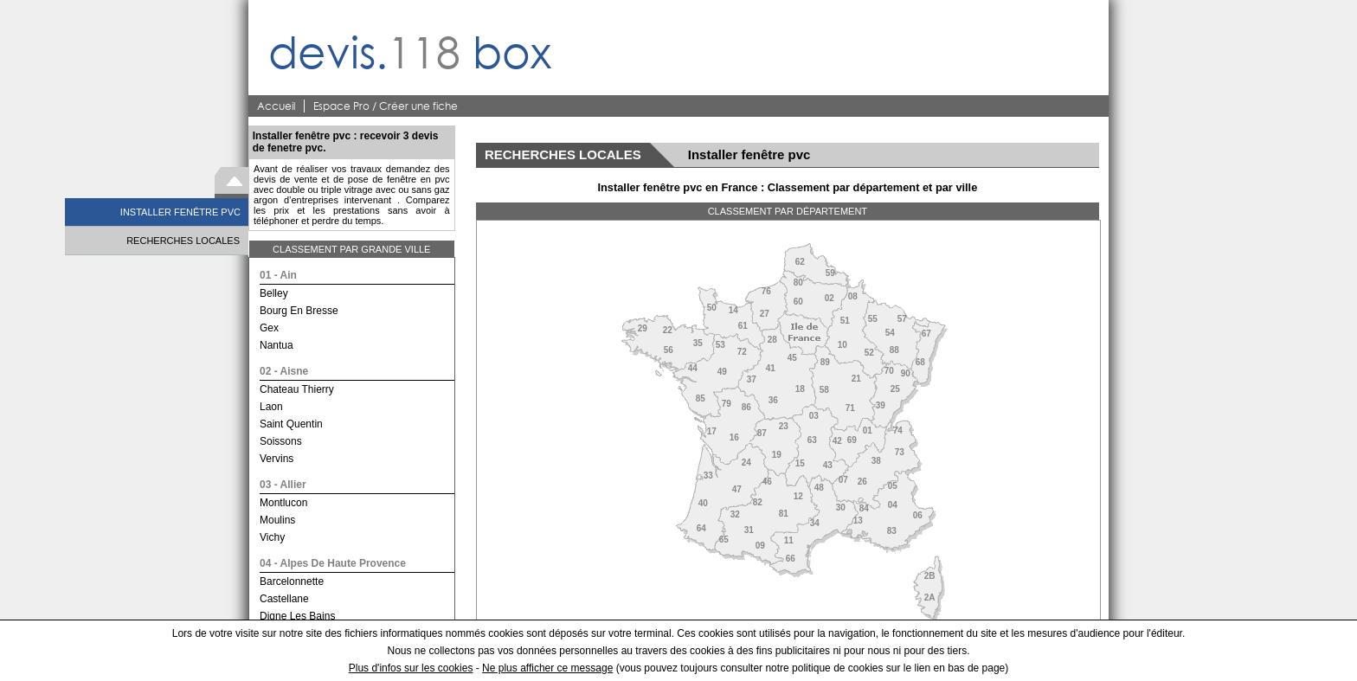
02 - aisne (284, 371)
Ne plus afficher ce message (547, 668)
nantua (276, 345)
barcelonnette (292, 581)
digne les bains (297, 616)
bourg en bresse (299, 311)
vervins (276, 459)
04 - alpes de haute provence (333, 563)
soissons (281, 441)
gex (269, 328)
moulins (277, 520)
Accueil (276, 106)
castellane (284, 599)
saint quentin (291, 424)
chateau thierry (297, 389)
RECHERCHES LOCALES (183, 240)
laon (271, 407)
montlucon (283, 503)
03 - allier (283, 485)
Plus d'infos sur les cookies (411, 668)
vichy (272, 537)
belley (274, 293)
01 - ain (278, 275)
